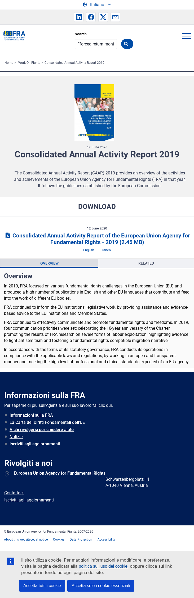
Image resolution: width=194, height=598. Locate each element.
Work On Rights (29, 63)
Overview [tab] (49, 263)
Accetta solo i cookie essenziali (101, 585)
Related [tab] (146, 263)
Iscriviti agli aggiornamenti (35, 443)
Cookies (58, 539)
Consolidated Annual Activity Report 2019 (74, 63)
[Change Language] (97, 5)
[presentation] (49, 263)
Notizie (16, 436)
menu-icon (186, 35)
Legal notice (39, 539)
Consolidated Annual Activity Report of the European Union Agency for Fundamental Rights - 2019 (97, 238)
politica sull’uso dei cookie (103, 566)
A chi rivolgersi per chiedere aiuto (42, 429)
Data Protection (81, 539)
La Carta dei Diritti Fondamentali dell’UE (47, 422)
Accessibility (106, 539)
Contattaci (14, 492)
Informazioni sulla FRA (31, 415)
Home (9, 63)
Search (81, 34)
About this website (17, 539)
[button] (78, 17)
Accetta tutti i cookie (42, 585)
